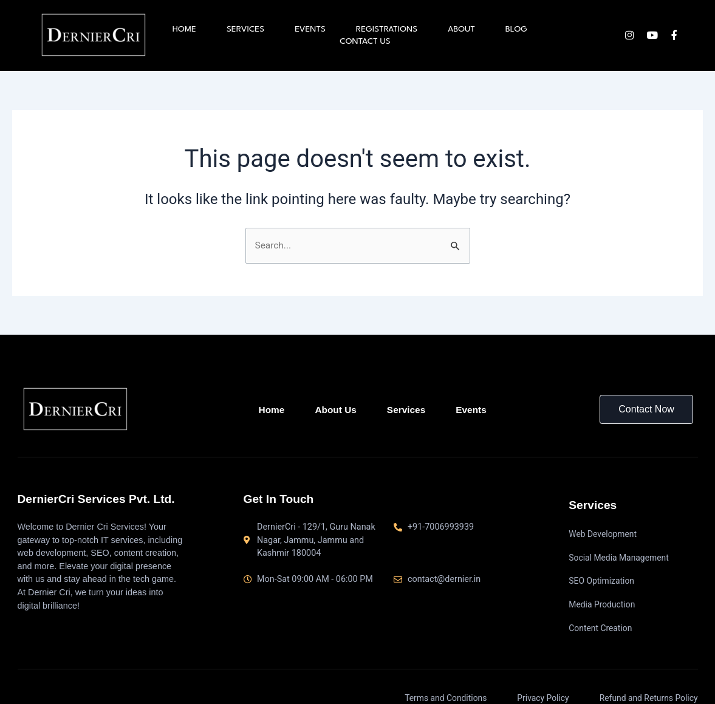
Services (245, 29)
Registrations (386, 29)
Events (310, 29)
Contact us (365, 41)
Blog (516, 29)
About (461, 29)
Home (184, 29)
